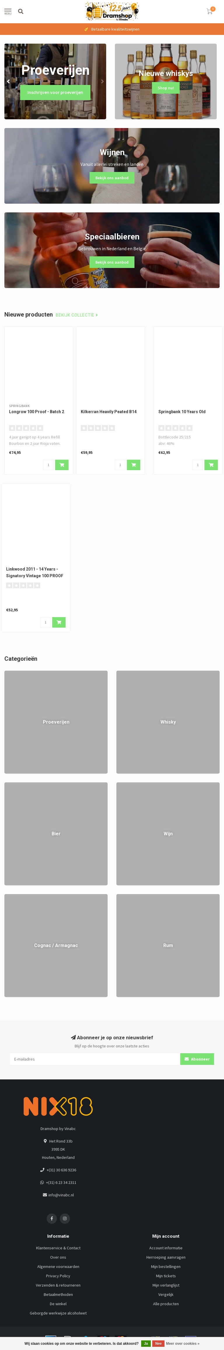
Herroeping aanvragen (166, 1257)
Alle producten (166, 1303)
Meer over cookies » (183, 1344)
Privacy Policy (58, 1275)
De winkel (58, 1303)
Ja (146, 1344)
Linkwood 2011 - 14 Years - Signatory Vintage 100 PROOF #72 (34, 576)
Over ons (58, 1257)
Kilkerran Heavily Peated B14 (108, 411)
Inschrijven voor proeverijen (55, 92)
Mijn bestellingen (166, 1266)
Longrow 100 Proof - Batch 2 (36, 411)
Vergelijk (166, 1294)
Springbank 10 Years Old (182, 411)
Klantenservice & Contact (58, 1247)
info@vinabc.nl (61, 1195)
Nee (158, 1344)
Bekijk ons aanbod (112, 177)
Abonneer (197, 1059)
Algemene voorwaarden (58, 1266)
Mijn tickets (166, 1275)
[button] (8, 81)
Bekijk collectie (77, 315)
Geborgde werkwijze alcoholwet (58, 1313)
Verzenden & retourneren (58, 1285)
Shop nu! (166, 87)
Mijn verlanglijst (166, 1285)
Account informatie (166, 1247)
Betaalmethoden (58, 1294)
